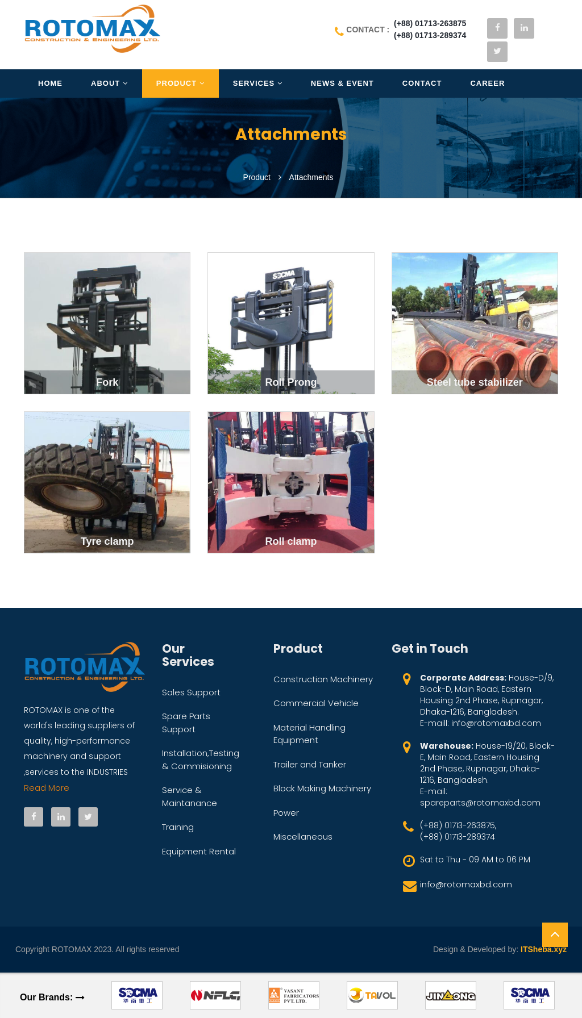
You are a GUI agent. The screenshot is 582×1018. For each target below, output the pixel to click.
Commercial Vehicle (316, 703)
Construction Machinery (323, 679)
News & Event (342, 83)
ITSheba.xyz (544, 949)
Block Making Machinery (322, 788)
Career (487, 83)
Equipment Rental (199, 851)
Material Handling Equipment (309, 733)
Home (50, 83)
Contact (422, 83)
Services (257, 83)
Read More (46, 788)
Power (286, 813)
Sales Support (191, 692)
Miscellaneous (302, 836)
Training (178, 827)
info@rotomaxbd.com (466, 884)
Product (180, 83)
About (109, 83)
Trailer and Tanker (309, 764)
